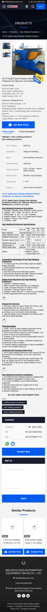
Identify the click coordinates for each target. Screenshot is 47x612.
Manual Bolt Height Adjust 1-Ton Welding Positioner (34, 541)
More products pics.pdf (19, 204)
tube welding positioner (13, 407)
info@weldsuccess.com (12, 2)
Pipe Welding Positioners (29, 32)
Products (13, 32)
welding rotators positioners (14, 403)
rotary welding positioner (13, 412)
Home (4, 32)
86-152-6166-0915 (36, 2)
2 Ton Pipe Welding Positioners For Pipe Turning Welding (12, 541)
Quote (40, 6)
